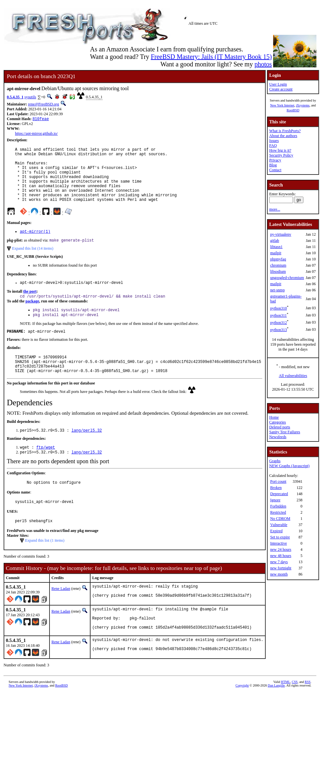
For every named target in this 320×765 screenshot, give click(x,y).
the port (29, 306)
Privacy (275, 160)
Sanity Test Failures (284, 432)
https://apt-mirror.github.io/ (36, 134)
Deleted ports (279, 427)
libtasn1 (276, 246)
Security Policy (281, 155)
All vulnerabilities (293, 375)
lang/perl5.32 (86, 452)
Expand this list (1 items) (44, 566)
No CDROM (280, 518)
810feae (41, 119)
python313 (278, 329)
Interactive (278, 543)
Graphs (275, 461)
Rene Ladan (60, 615)
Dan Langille (276, 720)
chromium (278, 265)
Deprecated (279, 494)
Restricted (278, 512)
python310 (278, 308)
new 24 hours (280, 549)
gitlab (274, 240)
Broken (276, 487)
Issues (274, 140)
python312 (278, 322)
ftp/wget (45, 470)
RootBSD (292, 110)
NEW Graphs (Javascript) (289, 466)
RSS (308, 716)
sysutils (30, 97)
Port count (278, 481)
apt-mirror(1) (35, 244)
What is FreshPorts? (285, 131)
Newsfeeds (277, 437)
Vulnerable (278, 524)
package (32, 316)
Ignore (275, 500)
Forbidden (278, 506)
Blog (273, 165)
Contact (275, 170)
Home (274, 417)
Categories (277, 422)
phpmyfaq (278, 259)
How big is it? (280, 150)
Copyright (242, 720)
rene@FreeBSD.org (43, 104)
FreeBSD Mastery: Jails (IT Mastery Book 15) (211, 56)
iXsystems (303, 105)
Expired (276, 531)
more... (274, 209)
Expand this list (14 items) (32, 262)
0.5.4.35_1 (15, 97)
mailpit (275, 253)
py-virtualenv (280, 234)
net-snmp (277, 290)
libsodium (278, 271)
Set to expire (280, 537)
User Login (278, 84)
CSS (295, 716)
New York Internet (282, 105)
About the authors (283, 135)
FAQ (273, 145)
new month (279, 574)
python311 (278, 315)
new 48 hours (280, 555)
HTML (285, 716)
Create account (281, 89)
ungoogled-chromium (287, 277)
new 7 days (279, 562)
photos (263, 64)
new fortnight (280, 568)
